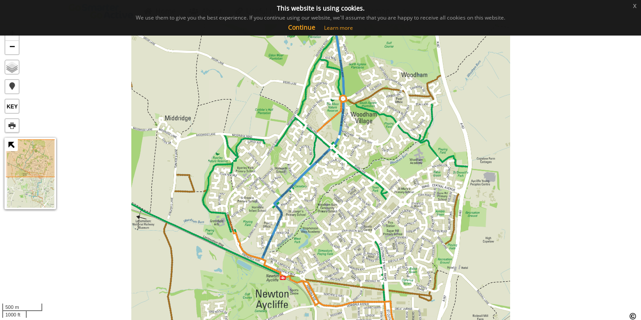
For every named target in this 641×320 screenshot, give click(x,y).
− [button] (12, 47)
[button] (12, 86)
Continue (301, 27)
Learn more (338, 28)
